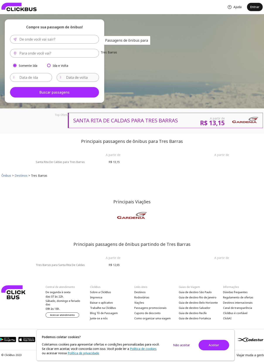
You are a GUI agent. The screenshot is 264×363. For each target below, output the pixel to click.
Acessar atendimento (62, 315)
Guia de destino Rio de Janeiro (197, 297)
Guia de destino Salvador (194, 308)
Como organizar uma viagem (152, 318)
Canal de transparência (237, 308)
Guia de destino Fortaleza (195, 318)
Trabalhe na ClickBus (103, 308)
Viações (139, 303)
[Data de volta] (78, 77)
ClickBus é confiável (235, 313)
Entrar (254, 7)
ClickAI (227, 318)
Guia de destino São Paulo (195, 292)
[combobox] (54, 39)
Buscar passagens (54, 92)
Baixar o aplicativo (101, 303)
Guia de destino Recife (193, 313)
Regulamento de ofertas (238, 297)
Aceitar (214, 345)
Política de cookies (143, 349)
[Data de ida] (31, 77)
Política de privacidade (83, 353)
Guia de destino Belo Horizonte (198, 303)
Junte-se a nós (99, 318)
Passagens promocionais (150, 308)
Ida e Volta (60, 65)
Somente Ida (28, 65)
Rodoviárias (141, 297)
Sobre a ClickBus (100, 292)
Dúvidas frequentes (235, 292)
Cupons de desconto (147, 313)
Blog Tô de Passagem (104, 313)
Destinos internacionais (238, 303)
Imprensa (96, 297)
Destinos (140, 292)
